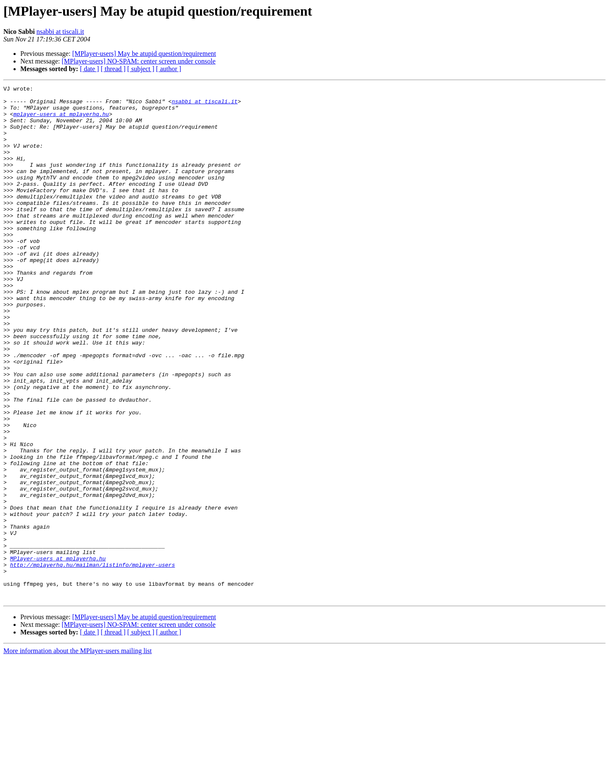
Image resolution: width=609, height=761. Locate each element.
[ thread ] (113, 68)
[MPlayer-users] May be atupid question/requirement (144, 53)
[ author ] (168, 68)
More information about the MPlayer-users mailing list (77, 753)
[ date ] (89, 68)
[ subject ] (140, 68)
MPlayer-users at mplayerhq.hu (58, 653)
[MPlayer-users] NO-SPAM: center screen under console (139, 61)
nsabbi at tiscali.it (60, 31)
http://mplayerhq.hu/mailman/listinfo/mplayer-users (92, 661)
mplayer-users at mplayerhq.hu (61, 120)
